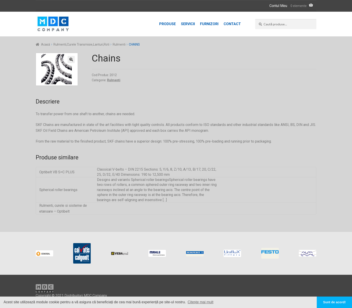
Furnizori (209, 24)
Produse (167, 24)
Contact (232, 24)
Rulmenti (119, 44)
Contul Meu (278, 6)
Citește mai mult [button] (200, 302)
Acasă (45, 44)
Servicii (188, 24)
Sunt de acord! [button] (334, 302)
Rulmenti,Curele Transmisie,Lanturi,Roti (81, 44)
